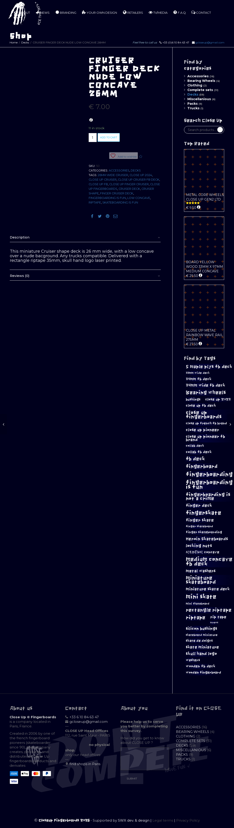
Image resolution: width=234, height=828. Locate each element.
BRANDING (65, 12)
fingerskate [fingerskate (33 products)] (203, 513)
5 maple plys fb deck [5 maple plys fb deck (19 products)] (209, 366)
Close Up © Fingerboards (33, 717)
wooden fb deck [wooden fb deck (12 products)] (200, 666)
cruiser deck (129, 188)
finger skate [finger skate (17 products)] (200, 520)
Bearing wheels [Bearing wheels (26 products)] (206, 392)
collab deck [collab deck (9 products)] (195, 445)
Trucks (193, 108)
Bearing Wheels (201, 81)
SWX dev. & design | (135, 820)
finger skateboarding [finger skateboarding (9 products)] (204, 532)
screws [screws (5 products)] (214, 623)
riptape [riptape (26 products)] (195, 617)
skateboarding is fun (120, 202)
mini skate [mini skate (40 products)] (201, 596)
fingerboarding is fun (107, 198)
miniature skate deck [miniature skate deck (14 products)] (208, 589)
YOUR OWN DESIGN (99, 12)
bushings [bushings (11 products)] (193, 399)
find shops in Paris (84, 764)
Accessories (119, 170)
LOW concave (138, 198)
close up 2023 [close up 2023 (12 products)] (218, 399)
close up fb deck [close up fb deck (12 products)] (201, 405)
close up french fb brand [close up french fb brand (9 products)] (206, 423)
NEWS (42, 12)
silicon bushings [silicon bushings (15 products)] (201, 628)
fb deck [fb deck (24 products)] (195, 459)
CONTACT (201, 12)
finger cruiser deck (116, 193)
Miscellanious (199, 99)
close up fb (98, 184)
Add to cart (108, 137)
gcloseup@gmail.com (209, 42)
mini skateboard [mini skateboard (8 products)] (197, 603)
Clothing (194, 85)
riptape (95, 202)
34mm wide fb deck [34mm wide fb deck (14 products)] (205, 385)
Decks (25, 42)
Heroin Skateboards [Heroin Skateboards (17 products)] (207, 538)
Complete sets (200, 90)
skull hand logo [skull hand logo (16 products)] (201, 653)
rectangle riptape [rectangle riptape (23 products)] (208, 610)
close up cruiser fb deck (138, 179)
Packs (192, 104)
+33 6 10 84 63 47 (84, 717)
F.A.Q (179, 12)
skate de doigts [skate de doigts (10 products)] (199, 641)
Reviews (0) (19, 276)
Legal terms (162, 820)
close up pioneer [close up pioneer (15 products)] (202, 430)
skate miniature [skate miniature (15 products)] (202, 647)
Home (14, 42)
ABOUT (22, 12)
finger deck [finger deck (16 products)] (199, 505)
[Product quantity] (93, 137)
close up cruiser (103, 179)
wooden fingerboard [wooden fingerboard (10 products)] (203, 672)
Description (19, 237)
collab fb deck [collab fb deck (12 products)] (199, 452)
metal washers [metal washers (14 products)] (200, 571)
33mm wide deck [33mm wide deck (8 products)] (198, 373)
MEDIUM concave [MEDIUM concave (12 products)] (202, 552)
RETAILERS (132, 12)
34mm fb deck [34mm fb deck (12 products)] (198, 379)
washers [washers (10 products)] (193, 660)
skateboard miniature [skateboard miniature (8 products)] (202, 635)
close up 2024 (141, 175)
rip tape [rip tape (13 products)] (218, 617)
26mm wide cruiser (113, 175)
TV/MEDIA (158, 12)
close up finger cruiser (129, 184)
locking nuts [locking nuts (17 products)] (199, 545)
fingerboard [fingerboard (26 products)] (202, 466)
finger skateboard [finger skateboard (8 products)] (199, 526)
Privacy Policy (188, 820)
